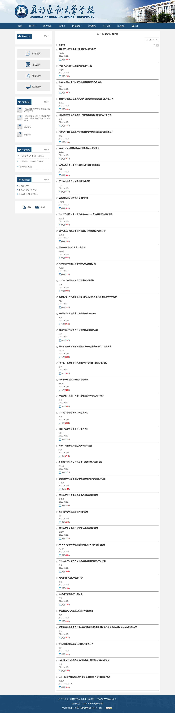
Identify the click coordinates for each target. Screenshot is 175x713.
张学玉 (61, 103)
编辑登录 (33, 86)
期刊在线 (48, 26)
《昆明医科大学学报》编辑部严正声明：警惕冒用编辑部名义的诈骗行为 (37, 118)
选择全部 (61, 45)
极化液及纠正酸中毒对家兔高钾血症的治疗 (77, 49)
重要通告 (27, 127)
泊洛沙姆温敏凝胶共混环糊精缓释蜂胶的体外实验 (80, 82)
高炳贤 (61, 532)
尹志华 (61, 70)
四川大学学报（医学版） (27, 190)
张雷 (60, 119)
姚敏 (60, 284)
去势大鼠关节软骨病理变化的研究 (73, 198)
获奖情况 (92, 26)
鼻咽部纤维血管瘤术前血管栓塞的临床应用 (77, 313)
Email (40, 207)
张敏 (60, 582)
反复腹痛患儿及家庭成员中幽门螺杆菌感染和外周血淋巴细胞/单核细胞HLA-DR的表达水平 (98, 627)
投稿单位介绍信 (24, 167)
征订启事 (107, 26)
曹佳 (60, 631)
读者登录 (33, 75)
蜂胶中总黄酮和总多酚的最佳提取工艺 (75, 66)
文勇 (60, 615)
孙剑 (60, 86)
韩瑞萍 (61, 251)
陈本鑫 (61, 483)
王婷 (60, 185)
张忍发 (61, 499)
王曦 (60, 417)
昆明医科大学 (23, 186)
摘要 (63, 60)
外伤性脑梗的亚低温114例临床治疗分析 (76, 644)
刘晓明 (61, 152)
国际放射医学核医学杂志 (27, 194)
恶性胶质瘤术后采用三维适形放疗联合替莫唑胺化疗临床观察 (85, 347)
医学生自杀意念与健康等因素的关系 (74, 181)
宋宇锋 (61, 202)
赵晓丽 (61, 549)
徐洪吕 (61, 235)
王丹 (60, 334)
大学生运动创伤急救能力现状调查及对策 (76, 280)
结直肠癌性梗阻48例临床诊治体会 (73, 380)
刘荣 (60, 301)
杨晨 (60, 169)
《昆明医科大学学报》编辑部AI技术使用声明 (37, 110)
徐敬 (60, 136)
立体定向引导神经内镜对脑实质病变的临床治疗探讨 (81, 396)
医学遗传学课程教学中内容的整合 (73, 512)
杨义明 (61, 383)
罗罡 (60, 317)
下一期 (155, 40)
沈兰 (60, 516)
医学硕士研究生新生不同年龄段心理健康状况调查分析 (82, 231)
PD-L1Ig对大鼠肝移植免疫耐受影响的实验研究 (79, 148)
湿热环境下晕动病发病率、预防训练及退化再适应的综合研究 (85, 115)
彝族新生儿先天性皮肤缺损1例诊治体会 (76, 611)
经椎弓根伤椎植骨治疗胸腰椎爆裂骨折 (75, 446)
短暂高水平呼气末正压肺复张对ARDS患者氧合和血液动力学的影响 (88, 297)
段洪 (60, 450)
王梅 (60, 598)
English (135, 26)
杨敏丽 (61, 268)
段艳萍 (61, 681)
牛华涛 (61, 350)
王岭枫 (61, 466)
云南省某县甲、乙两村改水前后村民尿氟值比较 (79, 165)
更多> (46, 36)
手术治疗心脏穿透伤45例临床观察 (73, 413)
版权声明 (27, 135)
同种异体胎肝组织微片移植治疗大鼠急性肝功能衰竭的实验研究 (86, 132)
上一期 (148, 40)
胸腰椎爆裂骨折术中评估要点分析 (73, 429)
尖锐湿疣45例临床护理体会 (71, 594)
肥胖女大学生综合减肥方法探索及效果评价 (77, 264)
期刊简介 (32, 26)
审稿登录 (33, 64)
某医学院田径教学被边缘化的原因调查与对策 (78, 495)
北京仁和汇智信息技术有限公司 (84, 708)
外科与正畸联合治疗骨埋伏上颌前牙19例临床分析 (80, 462)
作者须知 (76, 26)
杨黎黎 (61, 53)
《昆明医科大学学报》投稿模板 (30, 161)
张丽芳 (61, 218)
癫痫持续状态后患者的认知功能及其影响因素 (78, 330)
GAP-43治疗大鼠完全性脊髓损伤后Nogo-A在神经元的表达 (84, 677)
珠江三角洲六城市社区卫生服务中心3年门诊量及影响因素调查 (86, 214)
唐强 (60, 367)
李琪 (60, 664)
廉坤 (60, 648)
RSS (26, 207)
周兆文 (61, 433)
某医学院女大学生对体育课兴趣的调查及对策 (78, 528)
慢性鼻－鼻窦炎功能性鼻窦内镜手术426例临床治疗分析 (83, 363)
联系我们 (121, 26)
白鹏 (60, 400)
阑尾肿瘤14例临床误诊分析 (71, 578)
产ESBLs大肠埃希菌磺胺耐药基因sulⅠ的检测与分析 (82, 545)
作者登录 (33, 53)
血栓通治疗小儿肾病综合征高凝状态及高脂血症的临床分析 (84, 660)
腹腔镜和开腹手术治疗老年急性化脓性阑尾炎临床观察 (82, 479)
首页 (20, 26)
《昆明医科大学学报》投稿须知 (30, 156)
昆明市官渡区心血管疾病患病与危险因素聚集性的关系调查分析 (86, 99)
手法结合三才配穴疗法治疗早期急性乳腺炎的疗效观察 (82, 561)
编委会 (62, 26)
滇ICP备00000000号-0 (106, 699)
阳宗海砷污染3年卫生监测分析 (72, 247)
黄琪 (60, 565)
